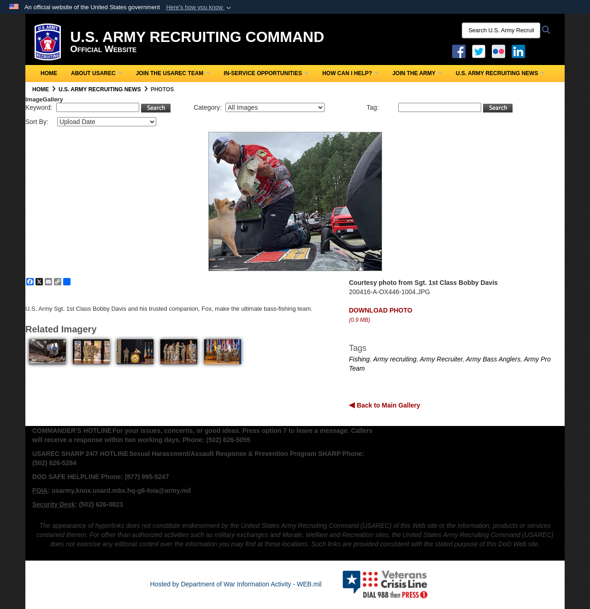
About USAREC (96, 73)
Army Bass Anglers (493, 359)
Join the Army (417, 73)
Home (49, 73)
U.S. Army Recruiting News (500, 73)
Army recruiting (394, 359)
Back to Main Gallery (387, 405)
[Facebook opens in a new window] (459, 50)
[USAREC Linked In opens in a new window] (520, 50)
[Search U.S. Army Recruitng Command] (501, 30)
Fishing (359, 359)
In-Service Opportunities (266, 73)
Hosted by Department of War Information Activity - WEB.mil (236, 584)
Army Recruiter (441, 359)
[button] (199, 7)
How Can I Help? (350, 73)
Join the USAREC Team (173, 73)
